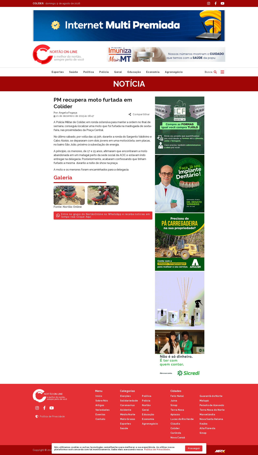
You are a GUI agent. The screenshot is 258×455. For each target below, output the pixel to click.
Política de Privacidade (157, 449)
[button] (210, 72)
